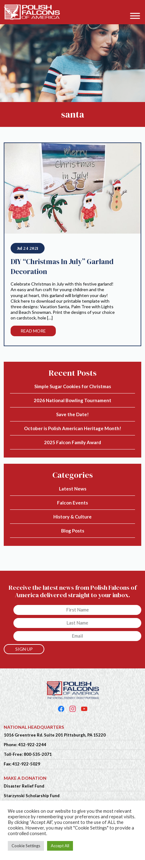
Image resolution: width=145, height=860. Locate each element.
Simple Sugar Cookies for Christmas (72, 386)
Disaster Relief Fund (24, 785)
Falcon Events (72, 502)
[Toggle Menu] (135, 16)
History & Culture (72, 516)
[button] (137, 6)
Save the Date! (72, 414)
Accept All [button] (60, 845)
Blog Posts (72, 530)
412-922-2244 (32, 744)
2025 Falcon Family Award (72, 442)
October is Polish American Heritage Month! (72, 428)
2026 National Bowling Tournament (72, 400)
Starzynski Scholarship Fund (32, 795)
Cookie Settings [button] (26, 845)
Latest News (72, 488)
